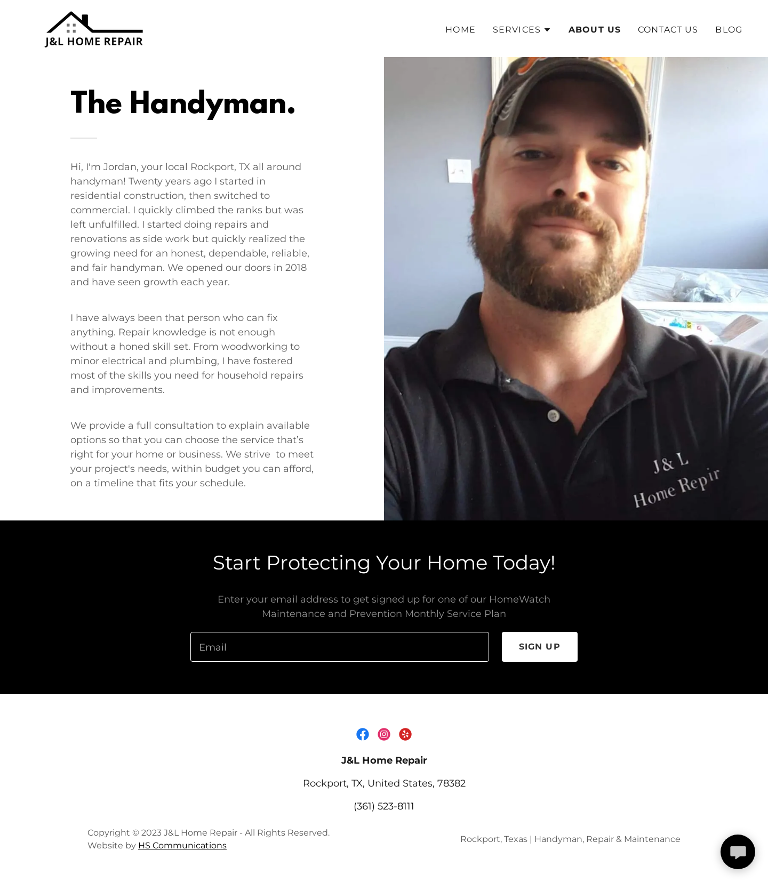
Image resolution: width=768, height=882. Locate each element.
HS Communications (182, 845)
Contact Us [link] (668, 30)
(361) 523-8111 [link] (384, 806)
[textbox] (339, 647)
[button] (522, 29)
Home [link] (460, 30)
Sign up (540, 647)
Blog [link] (728, 30)
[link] (95, 28)
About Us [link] (595, 30)
